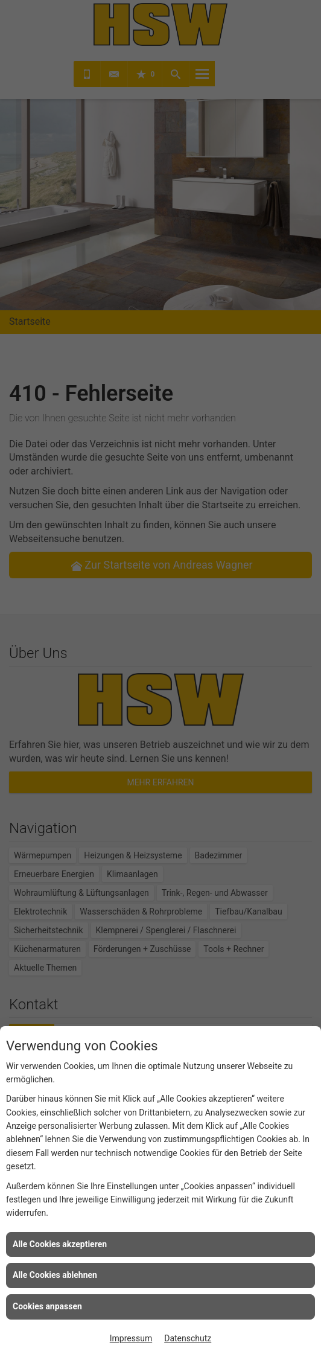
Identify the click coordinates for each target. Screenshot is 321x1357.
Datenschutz (187, 1338)
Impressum (131, 1338)
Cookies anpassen (47, 1306)
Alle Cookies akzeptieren (60, 1244)
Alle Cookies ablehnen (55, 1275)
